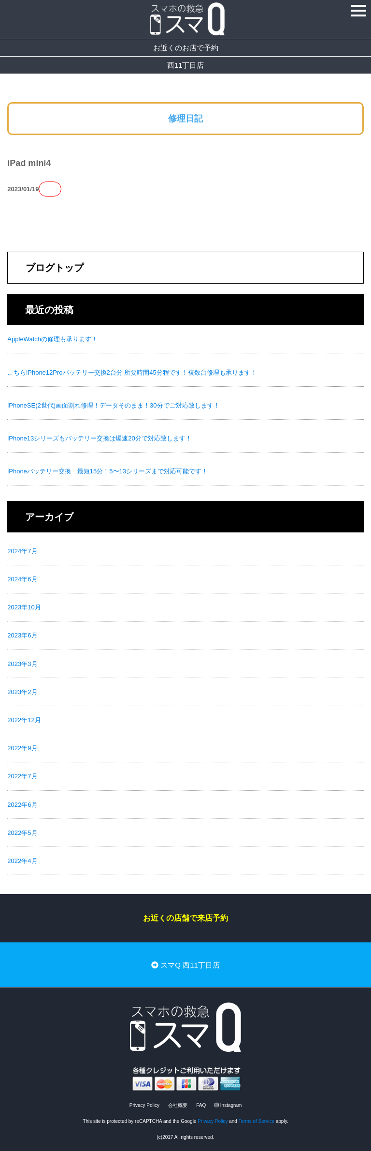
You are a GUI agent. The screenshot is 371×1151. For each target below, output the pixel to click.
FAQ (201, 1105)
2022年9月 (22, 748)
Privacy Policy (144, 1105)
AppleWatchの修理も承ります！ (52, 339)
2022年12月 (24, 720)
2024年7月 (22, 551)
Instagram (228, 1105)
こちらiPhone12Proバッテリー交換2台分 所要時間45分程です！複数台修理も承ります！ (132, 372)
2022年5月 (22, 832)
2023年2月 (22, 692)
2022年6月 (22, 804)
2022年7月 (22, 776)
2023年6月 (22, 635)
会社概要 (177, 1105)
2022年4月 (22, 860)
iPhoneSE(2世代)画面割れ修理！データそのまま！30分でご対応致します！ (113, 405)
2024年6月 (22, 579)
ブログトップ (55, 267)
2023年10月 (24, 607)
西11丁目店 (185, 65)
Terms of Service (256, 1121)
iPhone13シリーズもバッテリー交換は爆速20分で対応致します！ (99, 438)
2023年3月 (22, 663)
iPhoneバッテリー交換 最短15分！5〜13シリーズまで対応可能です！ (107, 471)
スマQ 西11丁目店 (185, 965)
